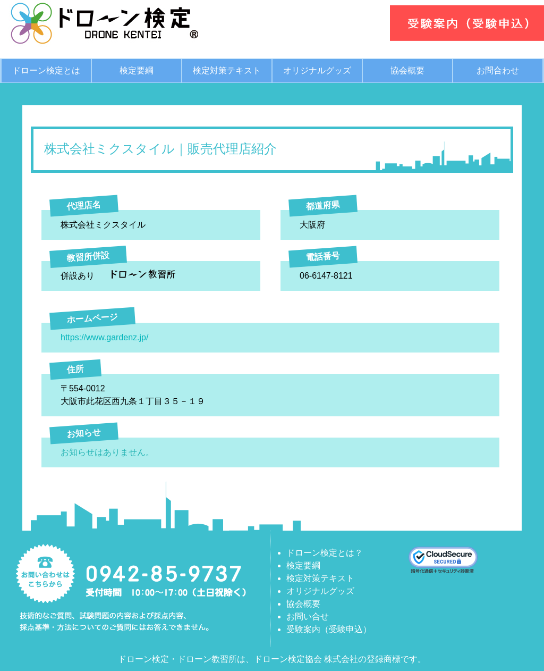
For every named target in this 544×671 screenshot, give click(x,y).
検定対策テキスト (227, 70)
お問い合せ (307, 616)
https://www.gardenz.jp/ (104, 337)
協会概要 (407, 70)
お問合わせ (498, 70)
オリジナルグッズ (317, 70)
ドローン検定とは (46, 70)
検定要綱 (137, 70)
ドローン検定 (143, 659)
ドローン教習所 (207, 659)
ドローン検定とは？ (324, 552)
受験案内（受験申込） (328, 629)
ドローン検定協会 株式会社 (306, 659)
